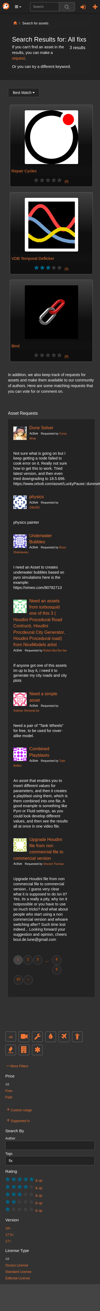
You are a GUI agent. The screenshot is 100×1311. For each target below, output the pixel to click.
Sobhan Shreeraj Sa (26, 710)
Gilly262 (34, 507)
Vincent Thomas (53, 863)
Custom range (19, 1109)
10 (18, 979)
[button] (18, 7)
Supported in (18, 1120)
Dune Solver (41, 427)
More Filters (17, 1065)
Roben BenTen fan (55, 650)
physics (36, 496)
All (11, 1037)
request (18, 58)
